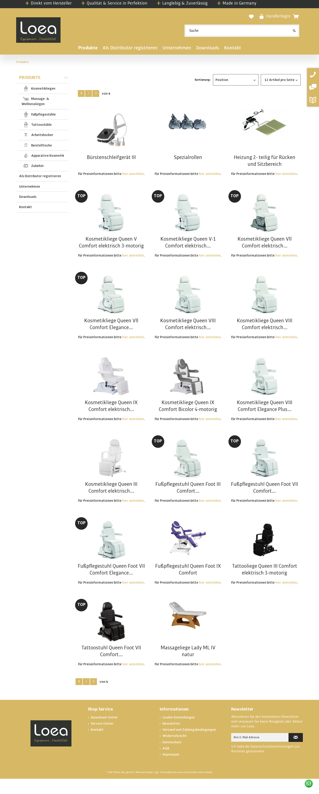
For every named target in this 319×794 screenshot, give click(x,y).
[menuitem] (242, 31)
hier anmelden (133, 174)
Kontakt (25, 207)
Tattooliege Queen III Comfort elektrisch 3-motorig (264, 569)
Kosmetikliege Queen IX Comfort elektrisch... (111, 406)
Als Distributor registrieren (40, 176)
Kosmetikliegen (42, 88)
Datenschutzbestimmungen (272, 746)
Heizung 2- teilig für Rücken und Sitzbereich (264, 161)
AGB (165, 748)
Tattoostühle (41, 124)
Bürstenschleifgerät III (111, 157)
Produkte (43, 78)
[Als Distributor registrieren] (130, 49)
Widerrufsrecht (174, 736)
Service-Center (102, 723)
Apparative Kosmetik (47, 155)
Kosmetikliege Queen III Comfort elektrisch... (111, 487)
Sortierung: (203, 79)
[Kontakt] (232, 49)
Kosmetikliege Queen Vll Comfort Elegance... (111, 324)
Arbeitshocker (41, 135)
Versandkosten (168, 772)
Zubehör (37, 166)
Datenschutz (172, 742)
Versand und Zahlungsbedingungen (189, 729)
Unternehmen (29, 186)
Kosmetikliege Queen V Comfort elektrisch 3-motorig (111, 242)
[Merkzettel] (251, 16)
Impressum (170, 754)
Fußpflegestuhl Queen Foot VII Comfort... (264, 487)
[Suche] (242, 31)
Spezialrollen (188, 157)
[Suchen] (294, 29)
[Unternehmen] (177, 49)
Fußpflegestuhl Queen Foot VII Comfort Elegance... (111, 569)
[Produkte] (88, 49)
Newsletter (171, 723)
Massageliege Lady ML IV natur (188, 651)
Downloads (27, 197)
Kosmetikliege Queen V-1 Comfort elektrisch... (188, 242)
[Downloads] (208, 49)
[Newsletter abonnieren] (296, 737)
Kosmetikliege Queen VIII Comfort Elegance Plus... (264, 406)
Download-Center (104, 717)
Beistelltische (41, 145)
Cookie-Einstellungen (178, 717)
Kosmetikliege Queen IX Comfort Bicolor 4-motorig (188, 406)
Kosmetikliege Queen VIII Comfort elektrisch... (188, 324)
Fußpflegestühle (43, 114)
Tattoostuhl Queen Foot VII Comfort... (111, 651)
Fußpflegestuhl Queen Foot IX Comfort (188, 569)
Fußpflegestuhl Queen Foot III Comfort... (188, 487)
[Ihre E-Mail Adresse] (260, 737)
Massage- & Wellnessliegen (35, 101)
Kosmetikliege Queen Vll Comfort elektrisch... (265, 242)
